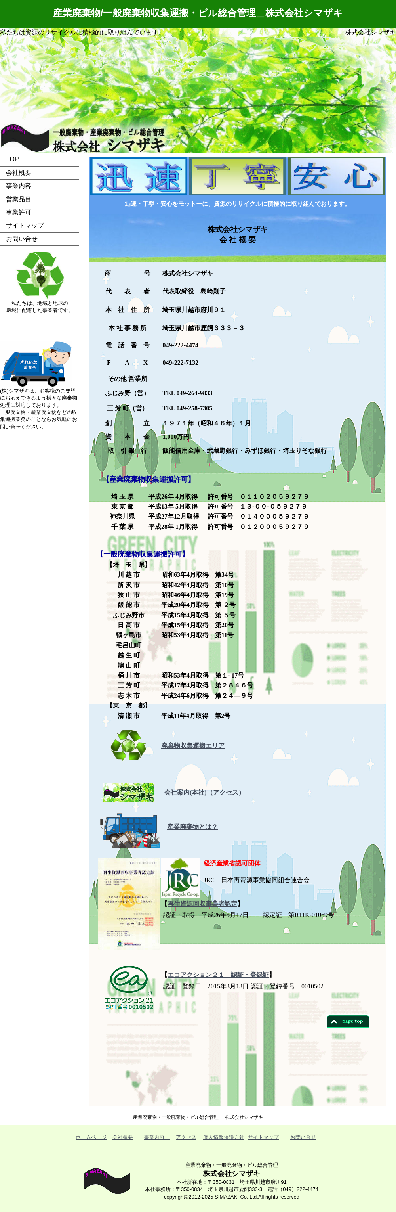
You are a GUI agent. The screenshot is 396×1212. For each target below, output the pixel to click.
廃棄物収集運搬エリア (193, 745)
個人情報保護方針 (223, 1137)
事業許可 (18, 212)
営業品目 (18, 199)
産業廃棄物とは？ (192, 826)
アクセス (186, 1137)
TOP (12, 159)
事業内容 (18, 185)
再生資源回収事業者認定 (202, 903)
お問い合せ (22, 239)
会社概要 (18, 172)
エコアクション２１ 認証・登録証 (218, 974)
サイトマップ (25, 225)
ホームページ (91, 1137)
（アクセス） (226, 792)
